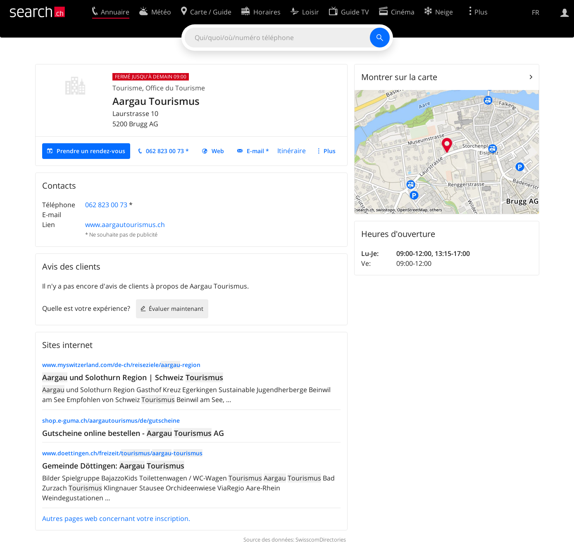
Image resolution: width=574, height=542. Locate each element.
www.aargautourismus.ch (125, 224)
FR (535, 12)
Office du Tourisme (175, 87)
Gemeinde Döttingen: (113, 466)
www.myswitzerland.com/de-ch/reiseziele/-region (121, 365)
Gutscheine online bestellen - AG (133, 433)
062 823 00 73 (106, 204)
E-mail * (258, 151)
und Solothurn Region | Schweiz (132, 377)
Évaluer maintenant (176, 308)
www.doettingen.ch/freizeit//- (122, 453)
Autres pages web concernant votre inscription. (116, 518)
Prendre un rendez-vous (91, 151)
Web (218, 151)
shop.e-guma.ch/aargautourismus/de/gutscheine (111, 420)
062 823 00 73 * (167, 151)
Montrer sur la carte (399, 77)
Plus (330, 151)
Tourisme (127, 87)
